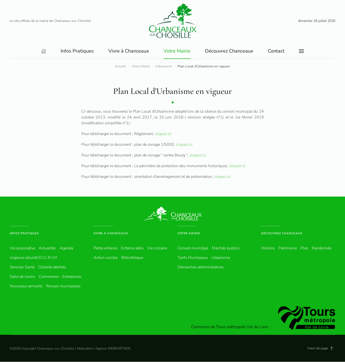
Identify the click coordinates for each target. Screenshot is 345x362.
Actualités (47, 248)
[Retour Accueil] (172, 20)
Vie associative (22, 248)
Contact (276, 51)
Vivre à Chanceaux (110, 233)
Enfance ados (132, 248)
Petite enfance (105, 248)
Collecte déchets (52, 267)
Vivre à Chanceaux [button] (128, 51)
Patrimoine (287, 248)
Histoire (268, 248)
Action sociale (105, 258)
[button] (301, 51)
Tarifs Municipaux (192, 258)
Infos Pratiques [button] (77, 51)
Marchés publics (226, 248)
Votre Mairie (188, 233)
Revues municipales (63, 286)
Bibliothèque (132, 258)
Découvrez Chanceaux (282, 233)
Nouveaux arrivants (26, 286)
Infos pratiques (24, 233)
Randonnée (321, 248)
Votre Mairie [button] (177, 51)
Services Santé (22, 267)
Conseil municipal (192, 248)
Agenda (66, 248)
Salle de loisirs (22, 277)
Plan (304, 248)
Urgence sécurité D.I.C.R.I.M (33, 258)
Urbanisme (220, 258)
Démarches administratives (200, 267)
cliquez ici (162, 134)
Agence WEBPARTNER (112, 348)
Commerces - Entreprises (60, 277)
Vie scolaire (157, 248)
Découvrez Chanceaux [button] (229, 51)
